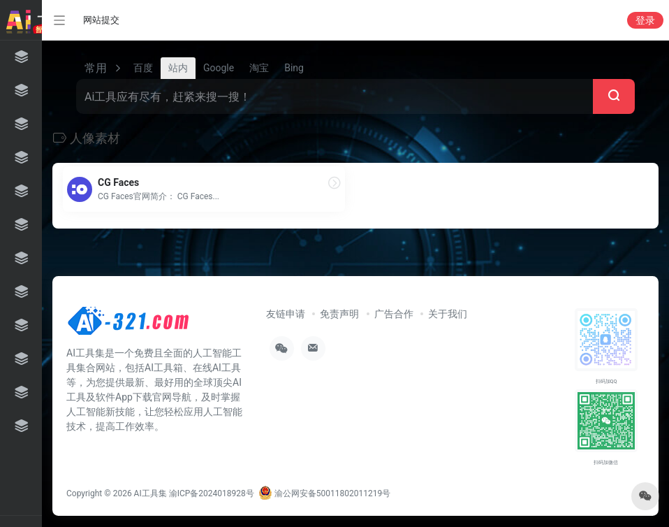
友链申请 (285, 313)
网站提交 (101, 20)
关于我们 (447, 313)
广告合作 (393, 313)
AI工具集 (150, 493)
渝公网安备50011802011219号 (324, 493)
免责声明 (339, 313)
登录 (645, 20)
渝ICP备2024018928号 (211, 493)
